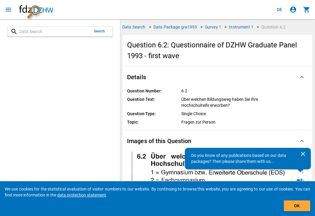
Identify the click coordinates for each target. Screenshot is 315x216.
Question (273, 27)
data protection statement (81, 195)
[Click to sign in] (293, 10)
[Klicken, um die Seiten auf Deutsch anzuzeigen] (280, 10)
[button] (217, 77)
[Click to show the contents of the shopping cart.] (307, 10)
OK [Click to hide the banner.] (297, 205)
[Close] (303, 154)
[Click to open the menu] (8, 10)
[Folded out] (302, 77)
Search (99, 31)
